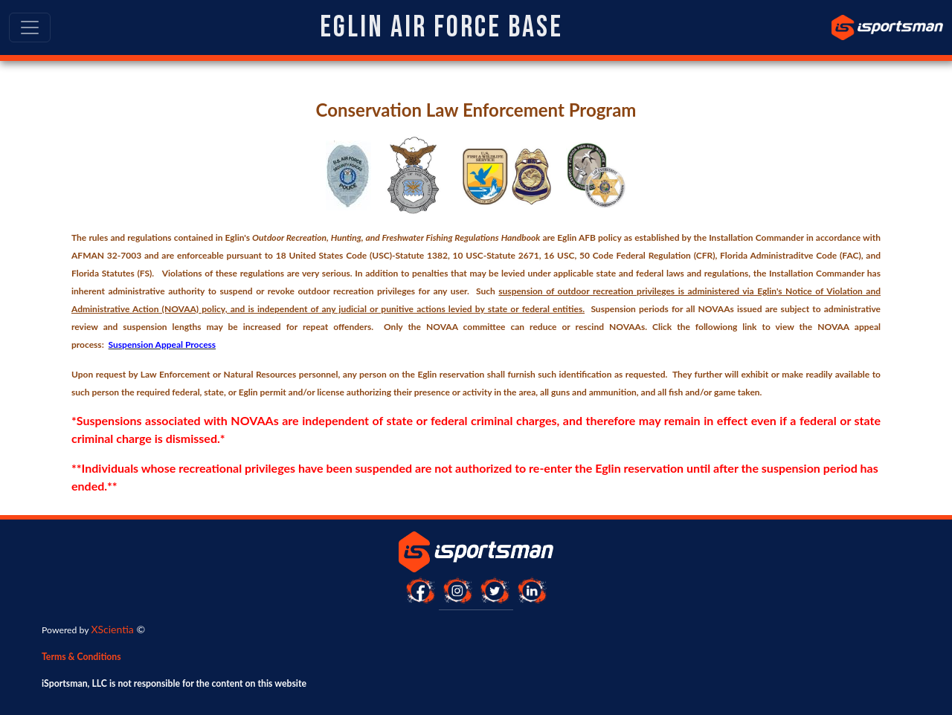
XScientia (112, 629)
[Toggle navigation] (30, 27)
